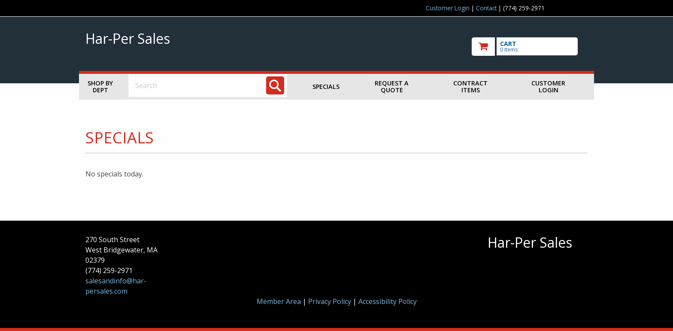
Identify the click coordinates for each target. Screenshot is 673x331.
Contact (486, 8)
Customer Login (448, 8)
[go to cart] (530, 46)
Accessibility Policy (387, 301)
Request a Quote (392, 86)
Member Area (279, 301)
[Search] (275, 85)
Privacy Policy (330, 301)
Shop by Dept (100, 86)
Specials (326, 86)
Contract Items (470, 86)
